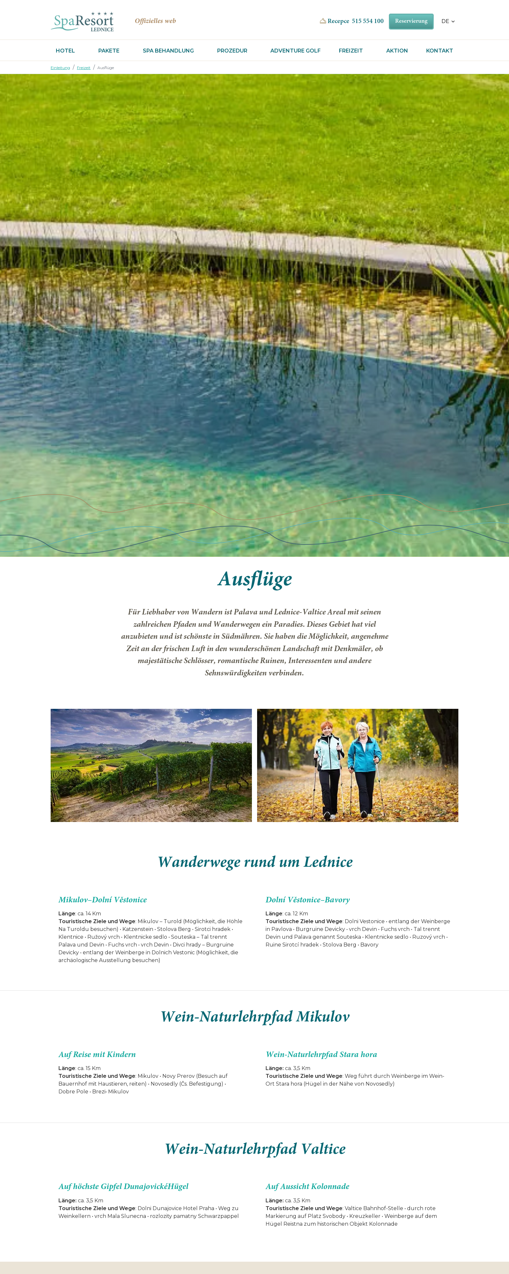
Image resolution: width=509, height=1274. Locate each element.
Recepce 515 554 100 (356, 21)
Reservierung (411, 21)
